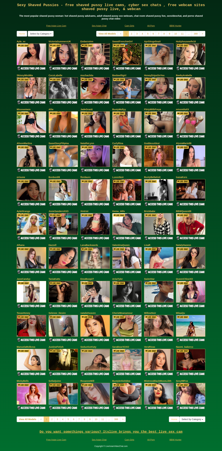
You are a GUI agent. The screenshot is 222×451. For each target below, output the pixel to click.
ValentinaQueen (121, 245)
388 (196, 33)
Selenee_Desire (57, 313)
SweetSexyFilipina (59, 143)
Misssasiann (23, 109)
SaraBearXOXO (120, 347)
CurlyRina (117, 143)
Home (22, 33)
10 (175, 33)
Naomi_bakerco (184, 347)
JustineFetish (56, 347)
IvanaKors (181, 177)
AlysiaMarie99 (183, 143)
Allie (51, 109)
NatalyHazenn (183, 245)
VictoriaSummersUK (60, 41)
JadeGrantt (86, 109)
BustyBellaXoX (152, 177)
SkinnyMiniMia (25, 75)
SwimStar (149, 279)
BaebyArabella (184, 75)
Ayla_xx (21, 41)
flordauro (85, 177)
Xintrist (84, 211)
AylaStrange (23, 211)
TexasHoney (23, 313)
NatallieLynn (87, 143)
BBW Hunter (175, 25)
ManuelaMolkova (26, 347)
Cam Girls (129, 25)
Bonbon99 (54, 177)
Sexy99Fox (182, 381)
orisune (21, 177)
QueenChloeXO (184, 279)
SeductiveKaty (88, 347)
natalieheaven (88, 313)
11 (182, 33)
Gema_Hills (118, 211)
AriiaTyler (117, 279)
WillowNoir (150, 313)
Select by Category (40, 33)
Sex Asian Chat (99, 25)
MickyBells (23, 381)
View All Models (107, 33)
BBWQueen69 (183, 211)
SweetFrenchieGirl (122, 41)
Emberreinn (86, 41)
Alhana (20, 245)
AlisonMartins (24, 143)
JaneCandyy (23, 279)
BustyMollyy (119, 109)
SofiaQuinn (55, 381)
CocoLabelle (55, 75)
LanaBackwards (89, 245)
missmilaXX (182, 109)
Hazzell (52, 245)
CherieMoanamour (122, 313)
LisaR (147, 245)
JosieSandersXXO (59, 211)
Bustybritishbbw (121, 381)
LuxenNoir (118, 177)
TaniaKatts (54, 279)
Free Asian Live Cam (56, 25)
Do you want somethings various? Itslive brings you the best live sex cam (111, 432)
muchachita (86, 75)
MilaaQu (180, 313)
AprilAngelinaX (152, 41)
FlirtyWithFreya (152, 109)
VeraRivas (149, 347)
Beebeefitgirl (119, 75)
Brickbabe (149, 211)
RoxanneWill (87, 381)
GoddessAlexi (151, 143)
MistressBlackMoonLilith (157, 381)
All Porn (151, 25)
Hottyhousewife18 (186, 41)
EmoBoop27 (87, 279)
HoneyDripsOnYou (154, 75)
